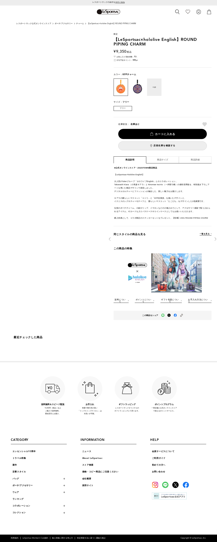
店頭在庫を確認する (164, 145)
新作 (15, 464)
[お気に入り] (188, 12)
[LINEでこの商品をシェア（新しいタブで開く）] (162, 315)
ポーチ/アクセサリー (64, 23)
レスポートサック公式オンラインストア (33, 23)
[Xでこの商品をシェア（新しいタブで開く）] (169, 315)
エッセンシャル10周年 (24, 451)
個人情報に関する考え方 (62, 538)
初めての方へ (159, 464)
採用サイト (88, 485)
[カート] (209, 12)
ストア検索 (88, 464)
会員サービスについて (163, 451)
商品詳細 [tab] (195, 160)
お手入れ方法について (198, 301)
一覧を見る (205, 234)
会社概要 (86, 478)
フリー (123, 108)
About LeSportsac (92, 458)
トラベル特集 (19, 458)
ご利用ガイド (159, 458)
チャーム (80, 23)
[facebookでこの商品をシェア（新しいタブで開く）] (175, 315)
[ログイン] (198, 12)
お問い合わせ (158, 471)
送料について (119, 301)
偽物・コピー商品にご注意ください (100, 471)
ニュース (86, 451)
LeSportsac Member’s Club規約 (35, 538)
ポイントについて (143, 301)
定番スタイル (19, 471)
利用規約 (14, 538)
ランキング (18, 499)
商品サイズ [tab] (162, 160)
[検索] (177, 12)
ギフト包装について (170, 301)
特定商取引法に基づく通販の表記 (91, 538)
